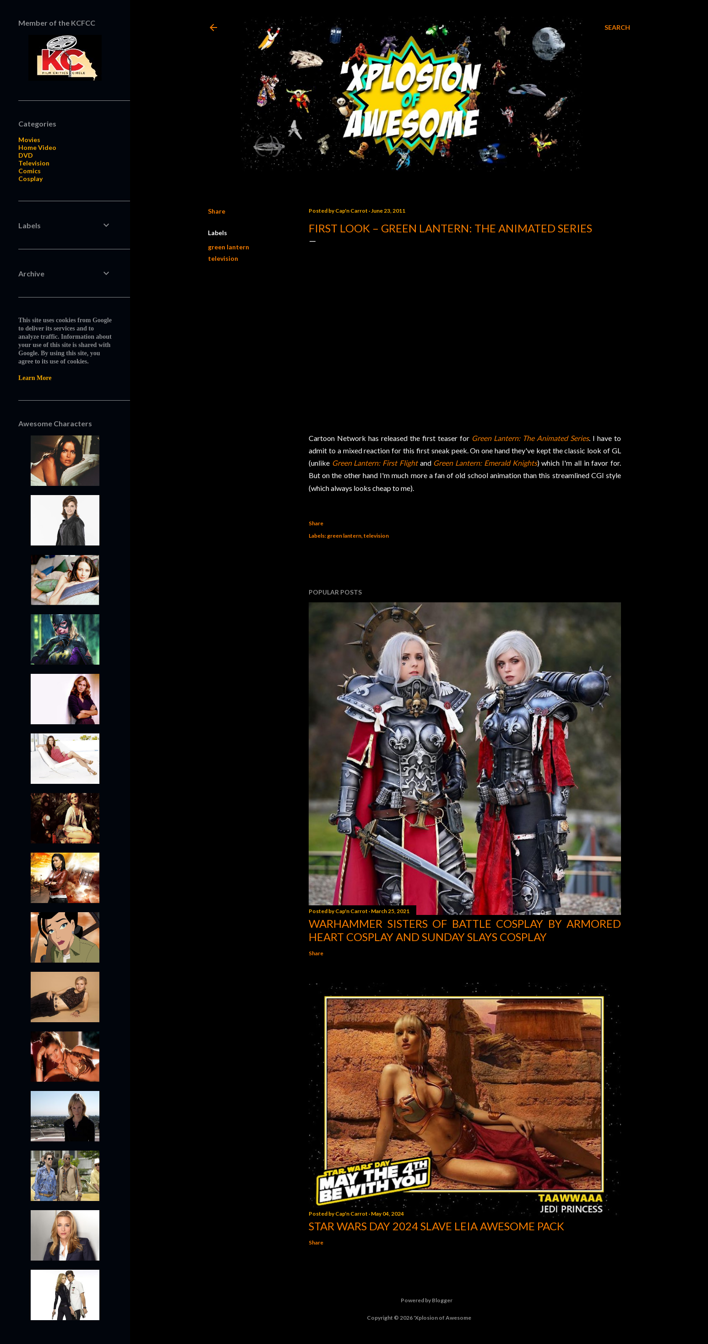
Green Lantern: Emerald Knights (485, 462)
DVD (25, 155)
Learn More (34, 378)
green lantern (228, 247)
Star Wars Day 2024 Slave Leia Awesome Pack (436, 1226)
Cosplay (30, 178)
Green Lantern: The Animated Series (530, 438)
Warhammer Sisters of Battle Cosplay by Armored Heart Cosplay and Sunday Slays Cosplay (465, 930)
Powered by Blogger (419, 1300)
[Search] (617, 28)
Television (33, 163)
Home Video (37, 147)
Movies (29, 139)
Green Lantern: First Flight (375, 462)
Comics (29, 171)
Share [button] (216, 211)
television (223, 258)
